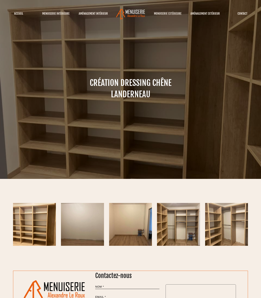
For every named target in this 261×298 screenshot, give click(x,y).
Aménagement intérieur (93, 14)
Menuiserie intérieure (56, 14)
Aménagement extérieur (205, 14)
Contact (242, 14)
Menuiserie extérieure (167, 14)
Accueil (18, 14)
